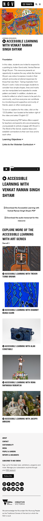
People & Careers (9, 451)
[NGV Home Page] (8, 4)
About (4, 438)
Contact (5, 441)
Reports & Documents (10, 455)
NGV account (10, 470)
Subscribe (8, 476)
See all (6, 243)
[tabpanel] (21, 21)
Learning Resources (9, 38)
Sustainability (8, 445)
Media (4, 448)
